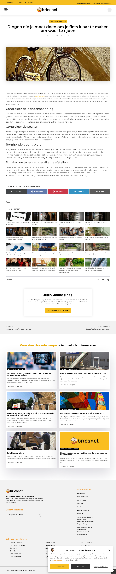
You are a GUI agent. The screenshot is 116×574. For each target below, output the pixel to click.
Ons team (80, 507)
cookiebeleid (57, 560)
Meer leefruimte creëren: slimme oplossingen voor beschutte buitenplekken (70, 270)
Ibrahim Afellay (86, 542)
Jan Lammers (15, 554)
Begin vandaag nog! (58, 295)
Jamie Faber (50, 542)
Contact (80, 514)
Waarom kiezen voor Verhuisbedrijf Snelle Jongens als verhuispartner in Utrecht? (30, 414)
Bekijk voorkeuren (101, 567)
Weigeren (80, 567)
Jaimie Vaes (50, 545)
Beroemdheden (82, 497)
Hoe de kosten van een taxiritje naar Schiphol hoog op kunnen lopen (83, 454)
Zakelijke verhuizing (15, 453)
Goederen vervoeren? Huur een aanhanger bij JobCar (83, 373)
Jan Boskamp (15, 556)
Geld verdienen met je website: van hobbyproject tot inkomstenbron (84, 530)
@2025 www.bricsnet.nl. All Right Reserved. (20, 570)
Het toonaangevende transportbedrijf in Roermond (82, 413)
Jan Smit (13, 548)
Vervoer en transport (58, 21)
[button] (109, 550)
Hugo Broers (85, 545)
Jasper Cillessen (16, 542)
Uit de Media (81, 500)
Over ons (80, 503)
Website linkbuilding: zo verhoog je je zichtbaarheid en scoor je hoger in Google (85, 520)
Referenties (81, 493)
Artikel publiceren (83, 510)
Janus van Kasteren (17, 545)
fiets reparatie (40, 96)
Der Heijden (14, 551)
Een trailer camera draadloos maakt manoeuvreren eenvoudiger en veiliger (29, 374)
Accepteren (59, 567)
